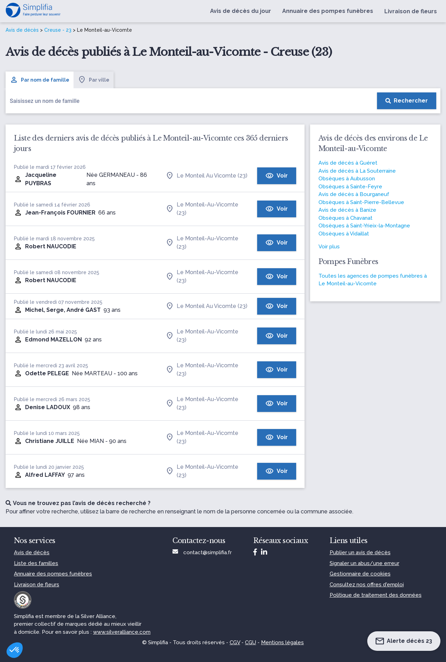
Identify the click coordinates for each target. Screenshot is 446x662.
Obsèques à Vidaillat (343, 234)
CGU (250, 642)
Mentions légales (282, 642)
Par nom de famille (39, 80)
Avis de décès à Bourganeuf (353, 194)
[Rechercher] (406, 100)
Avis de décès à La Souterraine (357, 171)
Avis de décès (22, 30)
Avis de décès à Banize (347, 210)
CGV (235, 642)
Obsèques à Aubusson (346, 178)
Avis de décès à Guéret (347, 163)
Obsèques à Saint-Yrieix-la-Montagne (364, 226)
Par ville (93, 80)
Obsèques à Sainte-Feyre (350, 186)
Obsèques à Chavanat (345, 218)
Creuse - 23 (57, 30)
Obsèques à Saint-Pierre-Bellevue (361, 202)
